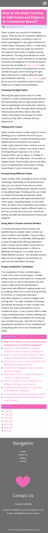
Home (23, 451)
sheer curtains (33, 65)
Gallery (23, 458)
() (8, 411)
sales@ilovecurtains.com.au (26, 513)
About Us (23, 454)
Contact (23, 461)
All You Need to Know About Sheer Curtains (25, 394)
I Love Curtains (33, 78)
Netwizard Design (32, 530)
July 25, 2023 (18, 27)
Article (7, 27)
